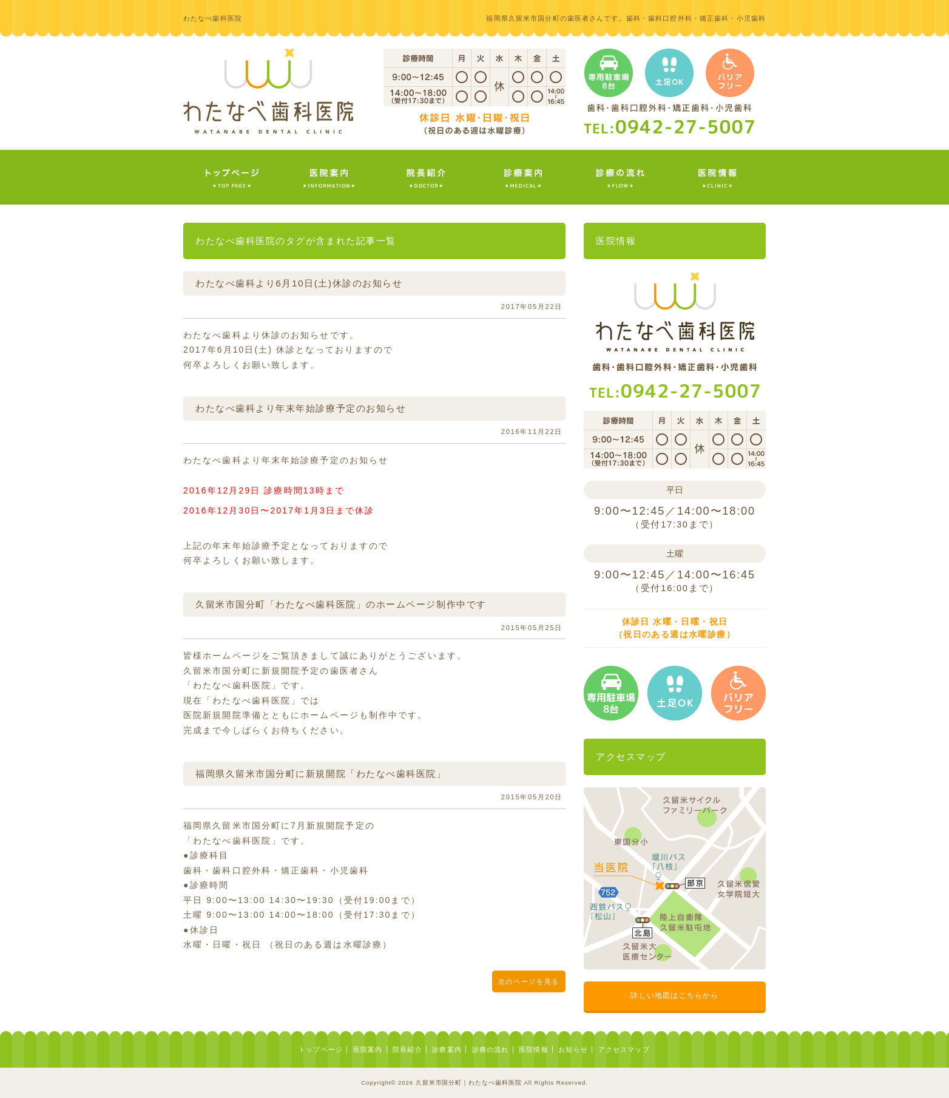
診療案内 (447, 1049)
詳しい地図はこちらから (674, 995)
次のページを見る (528, 981)
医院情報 (534, 1049)
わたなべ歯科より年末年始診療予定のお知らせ (300, 408)
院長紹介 (407, 1049)
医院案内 (368, 1049)
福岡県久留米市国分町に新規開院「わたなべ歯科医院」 (321, 773)
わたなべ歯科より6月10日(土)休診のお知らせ (298, 283)
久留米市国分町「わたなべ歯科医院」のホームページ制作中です (341, 604)
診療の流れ (490, 1049)
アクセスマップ (624, 1049)
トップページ (321, 1049)
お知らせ (573, 1049)
